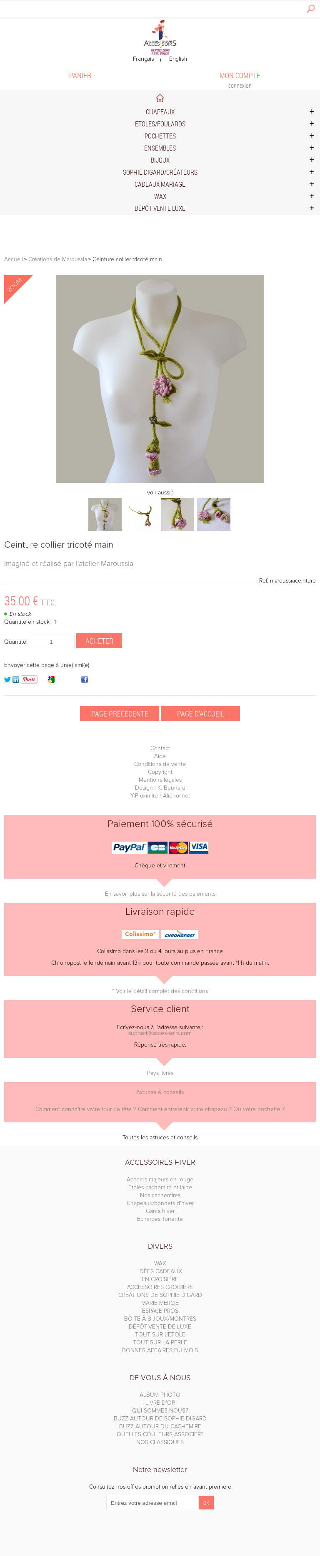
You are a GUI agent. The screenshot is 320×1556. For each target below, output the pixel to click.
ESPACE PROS (160, 1311)
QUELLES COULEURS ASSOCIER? (160, 1434)
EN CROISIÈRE (160, 1279)
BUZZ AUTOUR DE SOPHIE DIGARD (160, 1419)
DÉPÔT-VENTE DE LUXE (160, 1327)
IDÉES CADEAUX (160, 1271)
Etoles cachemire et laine (160, 1187)
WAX (160, 1264)
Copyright (160, 772)
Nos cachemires (160, 1195)
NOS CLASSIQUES (160, 1442)
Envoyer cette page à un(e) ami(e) (46, 665)
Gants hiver (160, 1211)
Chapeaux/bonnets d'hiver (160, 1203)
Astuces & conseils (160, 1092)
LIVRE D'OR (160, 1403)
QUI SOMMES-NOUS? (160, 1411)
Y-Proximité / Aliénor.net (160, 796)
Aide (160, 756)
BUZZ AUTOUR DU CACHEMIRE (160, 1427)
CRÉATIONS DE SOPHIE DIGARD (160, 1295)
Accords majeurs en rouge (160, 1180)
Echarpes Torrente (160, 1219)
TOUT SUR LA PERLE (160, 1343)
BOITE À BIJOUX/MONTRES (160, 1319)
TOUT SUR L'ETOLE (160, 1335)
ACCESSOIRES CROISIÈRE (160, 1287)
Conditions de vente (160, 764)
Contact (160, 748)
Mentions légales (160, 780)
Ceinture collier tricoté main (58, 545)
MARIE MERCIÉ (160, 1303)
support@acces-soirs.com (160, 1033)
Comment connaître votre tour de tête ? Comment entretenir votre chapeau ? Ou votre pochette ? (160, 1109)
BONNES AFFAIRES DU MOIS (160, 1350)
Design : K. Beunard (160, 788)
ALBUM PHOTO (160, 1395)
